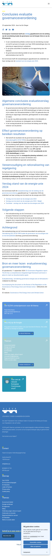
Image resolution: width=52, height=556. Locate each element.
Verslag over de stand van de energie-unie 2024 (21, 199)
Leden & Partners (7, 487)
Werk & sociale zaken (10, 360)
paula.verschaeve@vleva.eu (12, 311)
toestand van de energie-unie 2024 (27, 61)
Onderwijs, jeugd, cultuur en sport (11, 511)
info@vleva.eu (6, 464)
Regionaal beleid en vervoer (10, 515)
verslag (27, 34)
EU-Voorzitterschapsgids (9, 482)
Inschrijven (8, 536)
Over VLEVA (5, 480)
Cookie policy (6, 491)
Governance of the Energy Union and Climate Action (27, 293)
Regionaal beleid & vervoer (11, 358)
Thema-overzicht (26, 364)
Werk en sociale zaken (8, 519)
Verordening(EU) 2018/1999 (15, 140)
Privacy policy (6, 489)
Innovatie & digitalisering (11, 356)
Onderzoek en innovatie (8, 513)
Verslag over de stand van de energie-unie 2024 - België (24, 201)
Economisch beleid (9, 345)
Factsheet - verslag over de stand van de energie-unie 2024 (25, 203)
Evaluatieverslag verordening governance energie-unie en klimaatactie (25, 279)
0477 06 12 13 (8, 313)
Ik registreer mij (26, 333)
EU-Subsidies (8, 350)
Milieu (6, 352)
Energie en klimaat (9, 347)
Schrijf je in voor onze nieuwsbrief (15, 531)
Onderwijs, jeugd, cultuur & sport (13, 354)
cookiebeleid (33, 536)
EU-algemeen (8, 349)
